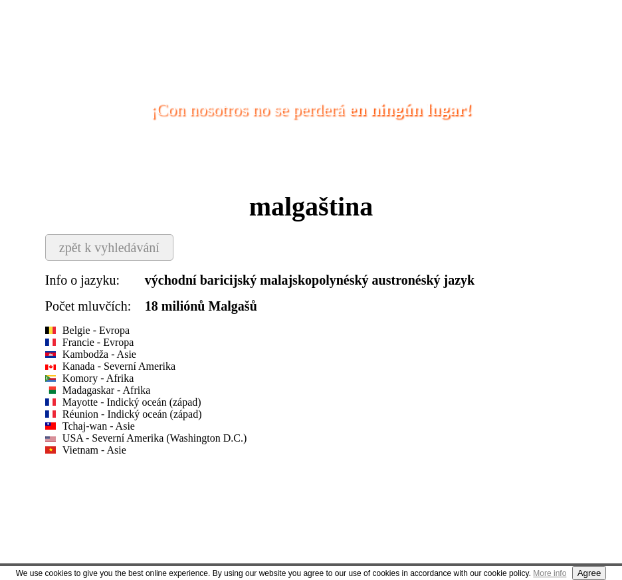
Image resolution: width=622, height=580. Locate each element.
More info (549, 573)
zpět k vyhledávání (109, 247)
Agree (589, 573)
